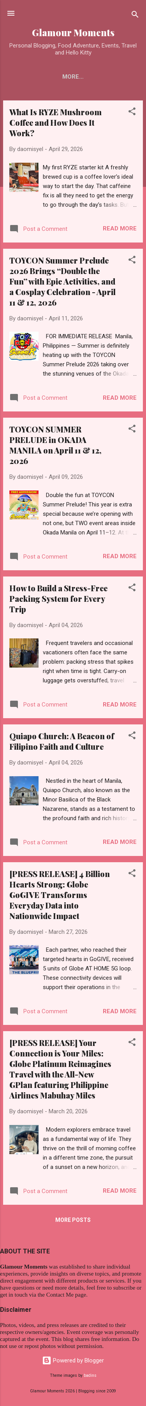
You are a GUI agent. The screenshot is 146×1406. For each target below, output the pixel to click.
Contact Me (70, 76)
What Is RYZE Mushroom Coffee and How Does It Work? (55, 124)
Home (28, 76)
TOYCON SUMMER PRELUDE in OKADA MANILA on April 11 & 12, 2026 (55, 446)
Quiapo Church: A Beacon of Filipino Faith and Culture (61, 742)
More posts (73, 1221)
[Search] (135, 16)
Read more (120, 230)
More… (115, 76)
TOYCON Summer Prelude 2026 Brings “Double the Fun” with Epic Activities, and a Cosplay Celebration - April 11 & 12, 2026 (62, 283)
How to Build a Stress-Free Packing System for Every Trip (58, 600)
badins (90, 1375)
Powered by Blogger (73, 1360)
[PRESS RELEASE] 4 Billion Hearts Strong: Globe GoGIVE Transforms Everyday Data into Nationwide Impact (59, 896)
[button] (132, 114)
